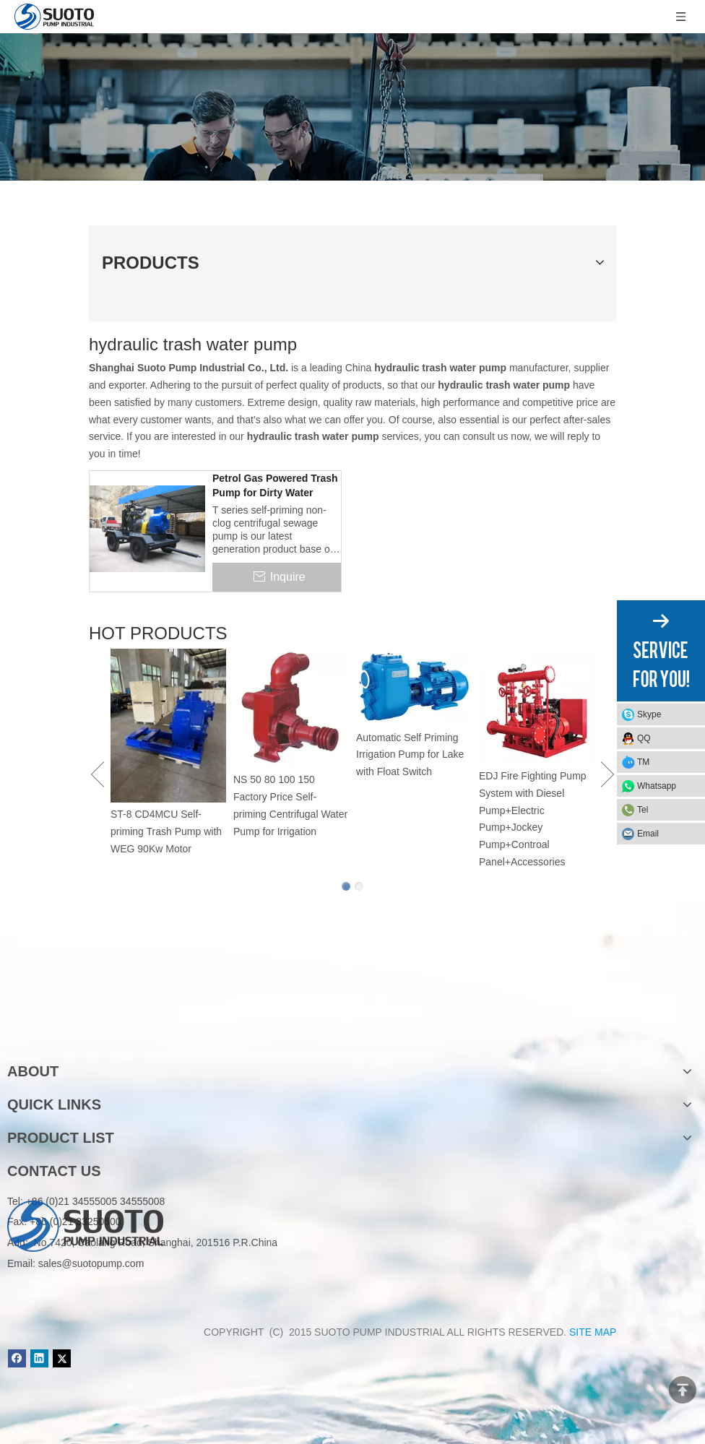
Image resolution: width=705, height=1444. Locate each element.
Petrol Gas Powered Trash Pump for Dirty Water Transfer (275, 486)
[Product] (352, 107)
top (682, 1390)
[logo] (85, 1025)
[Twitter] (62, 1358)
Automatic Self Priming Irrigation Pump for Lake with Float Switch (410, 755)
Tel (642, 810)
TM (643, 762)
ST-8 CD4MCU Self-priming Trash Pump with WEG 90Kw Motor (166, 831)
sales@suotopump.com (91, 1263)
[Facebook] (17, 1358)
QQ (644, 738)
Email (648, 834)
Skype (649, 714)
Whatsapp (656, 786)
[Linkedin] (39, 1358)
